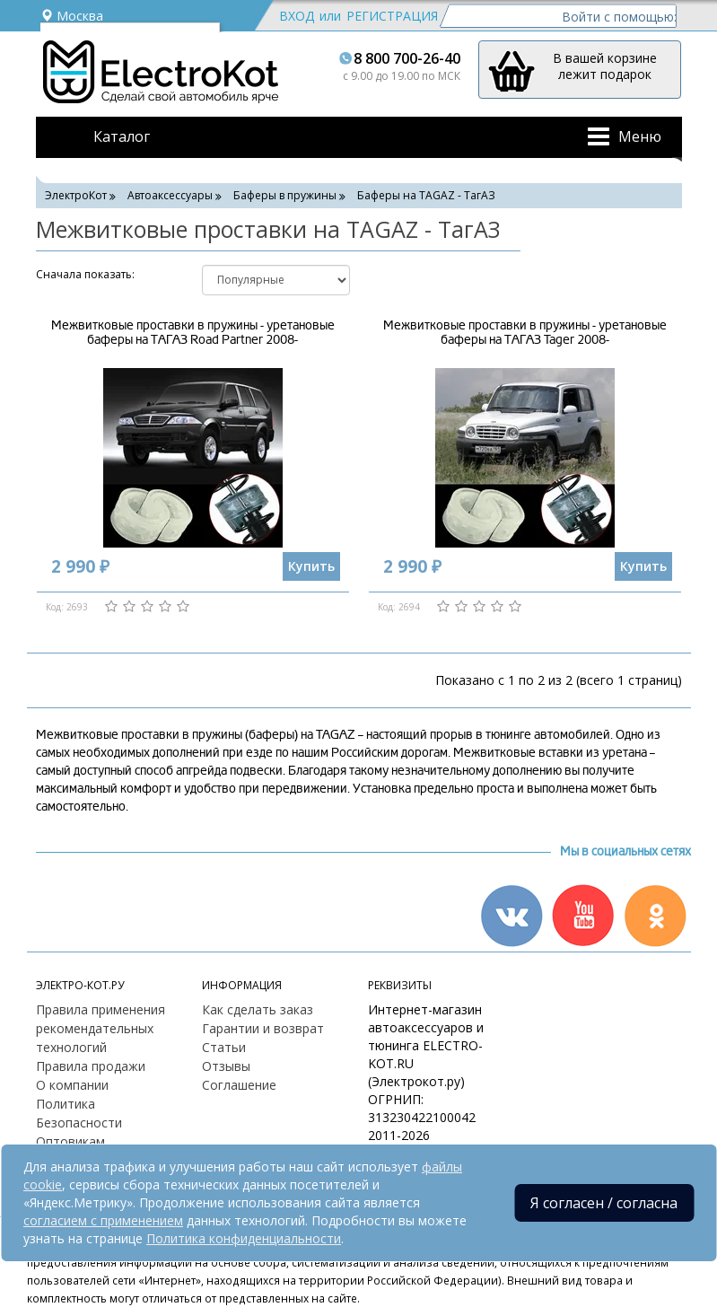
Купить (311, 566)
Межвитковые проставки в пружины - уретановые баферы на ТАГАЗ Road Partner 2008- (193, 332)
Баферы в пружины (285, 195)
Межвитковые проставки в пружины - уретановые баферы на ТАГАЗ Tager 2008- (525, 332)
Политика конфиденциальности (243, 1238)
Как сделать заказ (257, 1009)
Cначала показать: (85, 274)
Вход (296, 15)
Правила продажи (90, 1066)
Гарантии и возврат (263, 1028)
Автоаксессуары (170, 195)
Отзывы (226, 1066)
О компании (72, 1084)
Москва (71, 15)
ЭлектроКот (76, 195)
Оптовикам (70, 1141)
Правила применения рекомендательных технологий (100, 1028)
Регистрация (392, 15)
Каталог (121, 136)
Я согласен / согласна (604, 1203)
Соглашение (239, 1084)
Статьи (224, 1047)
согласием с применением (103, 1220)
